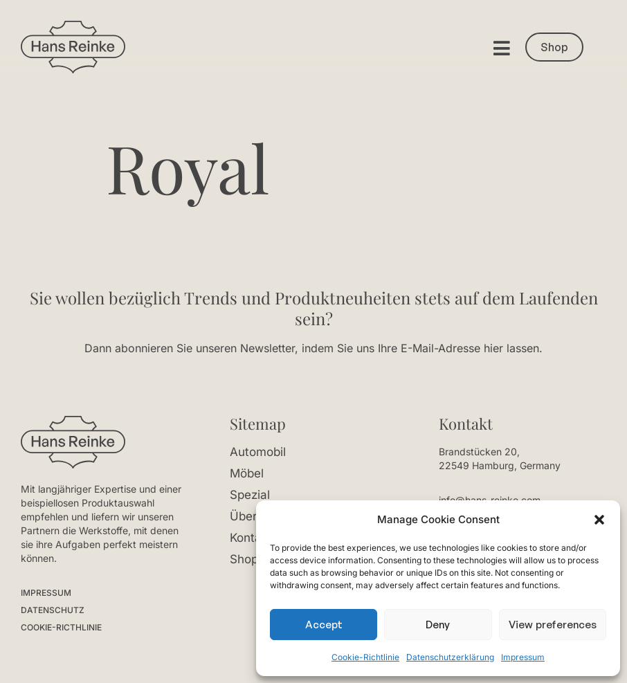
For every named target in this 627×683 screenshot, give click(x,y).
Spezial (250, 495)
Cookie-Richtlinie (365, 657)
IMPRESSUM (46, 593)
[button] (599, 520)
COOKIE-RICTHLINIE (61, 627)
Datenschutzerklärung (450, 657)
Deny (438, 624)
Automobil (258, 452)
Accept (324, 624)
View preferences (553, 624)
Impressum (523, 657)
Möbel (247, 473)
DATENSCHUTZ (52, 610)
